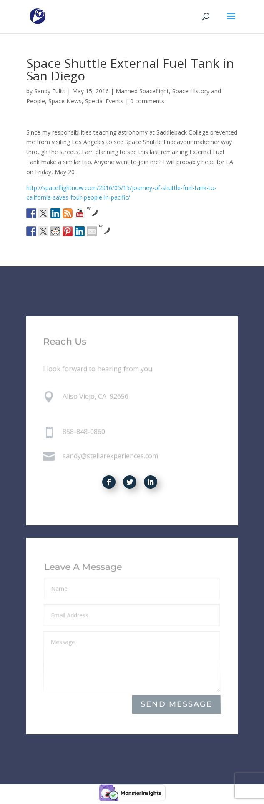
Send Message (177, 704)
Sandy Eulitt (49, 91)
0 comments (147, 101)
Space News (65, 101)
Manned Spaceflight (142, 91)
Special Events (104, 101)
